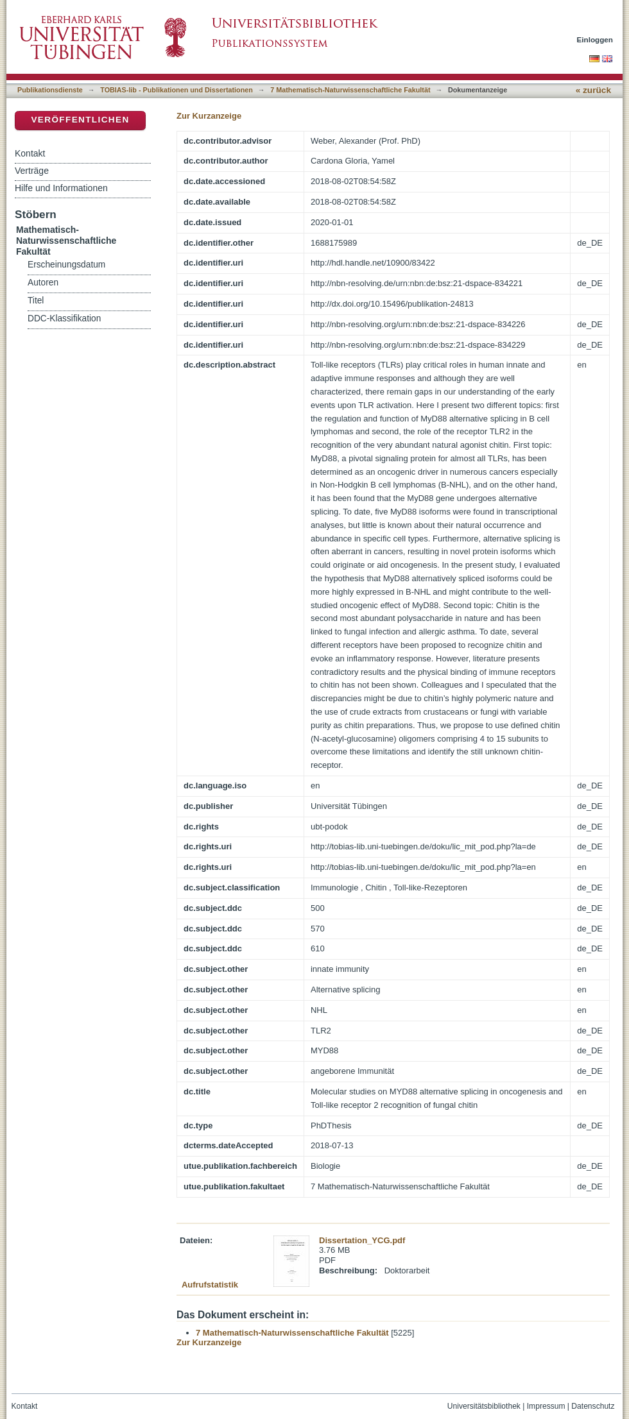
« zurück (593, 90)
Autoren (43, 282)
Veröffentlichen (80, 119)
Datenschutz (592, 1406)
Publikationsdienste (50, 90)
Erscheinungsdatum (66, 264)
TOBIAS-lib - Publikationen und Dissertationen (176, 90)
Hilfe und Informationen (61, 188)
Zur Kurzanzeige (209, 116)
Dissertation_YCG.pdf (362, 1240)
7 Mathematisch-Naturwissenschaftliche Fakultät (350, 90)
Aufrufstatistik (210, 1284)
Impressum (546, 1406)
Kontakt (30, 153)
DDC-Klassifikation (64, 318)
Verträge (32, 171)
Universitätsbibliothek (484, 1406)
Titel (36, 300)
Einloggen (595, 39)
